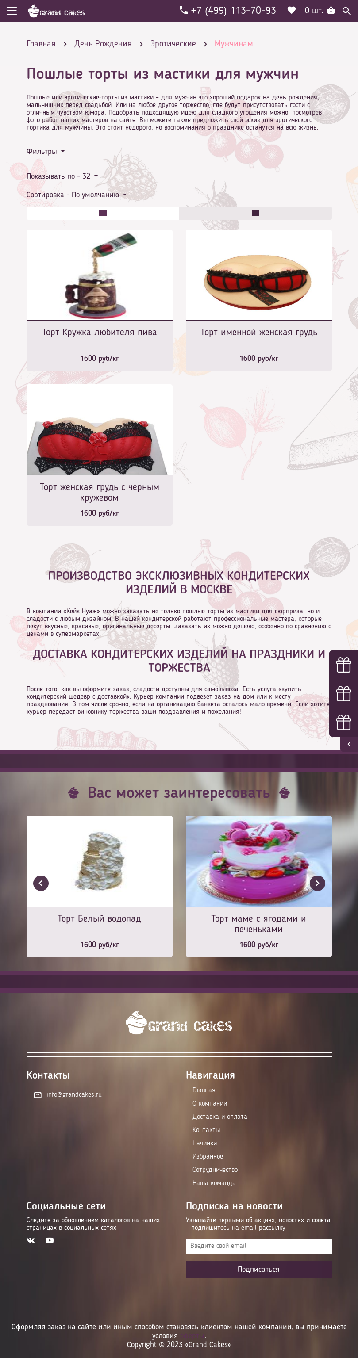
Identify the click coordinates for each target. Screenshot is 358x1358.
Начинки (204, 1143)
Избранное (207, 1156)
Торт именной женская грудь (258, 332)
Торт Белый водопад (99, 919)
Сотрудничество (215, 1170)
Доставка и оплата (219, 1117)
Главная (204, 1090)
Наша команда (214, 1183)
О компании (209, 1103)
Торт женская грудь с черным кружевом (99, 492)
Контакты (206, 1130)
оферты (192, 1336)
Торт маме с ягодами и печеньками (258, 924)
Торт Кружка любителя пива (99, 332)
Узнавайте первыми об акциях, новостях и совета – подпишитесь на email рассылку (258, 1224)
